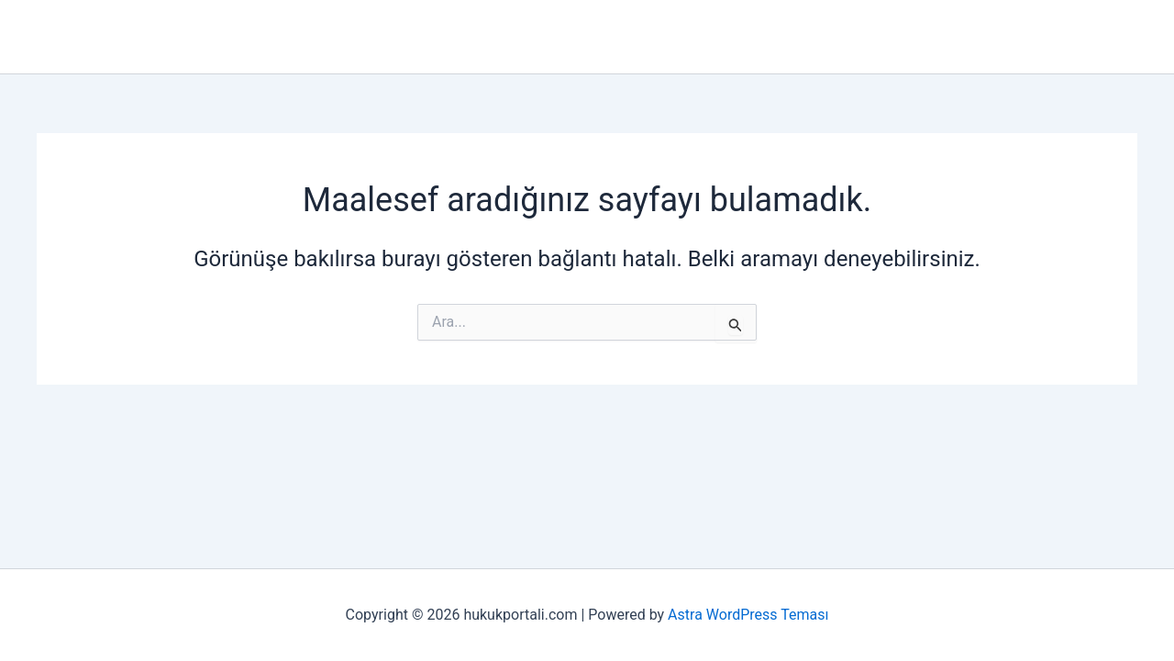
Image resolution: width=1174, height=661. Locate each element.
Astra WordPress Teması (748, 614)
